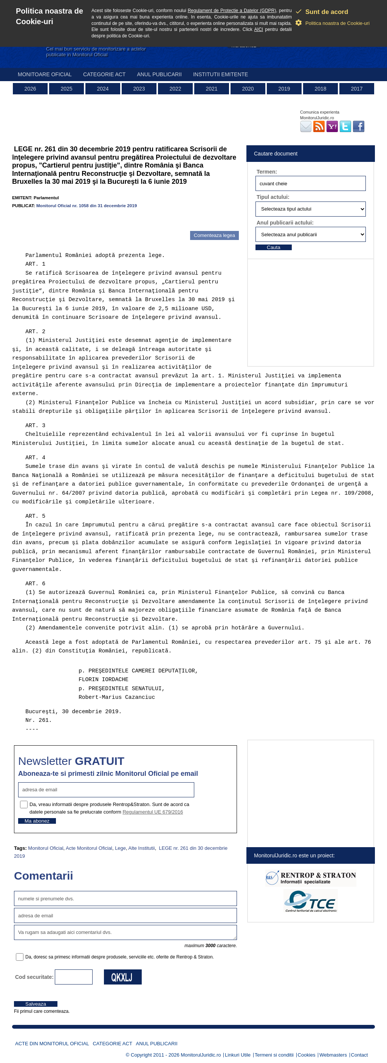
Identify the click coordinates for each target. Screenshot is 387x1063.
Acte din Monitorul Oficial (52, 1043)
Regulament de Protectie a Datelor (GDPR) (232, 10)
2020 (248, 89)
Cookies (307, 1055)
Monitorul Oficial (45, 848)
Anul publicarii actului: (285, 223)
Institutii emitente (220, 74)
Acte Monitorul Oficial (89, 848)
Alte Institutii (141, 848)
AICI (258, 29)
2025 (66, 89)
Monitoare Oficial (45, 74)
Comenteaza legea (214, 235)
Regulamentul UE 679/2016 (152, 812)
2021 (211, 89)
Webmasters (333, 1055)
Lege (120, 848)
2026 (30, 89)
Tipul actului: (273, 197)
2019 (284, 89)
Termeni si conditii (274, 1055)
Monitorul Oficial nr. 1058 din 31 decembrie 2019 (86, 205)
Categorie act (104, 74)
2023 (139, 89)
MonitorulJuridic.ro (201, 1055)
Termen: (267, 172)
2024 (102, 89)
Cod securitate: (34, 977)
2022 (175, 89)
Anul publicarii (159, 74)
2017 (356, 89)
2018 (320, 89)
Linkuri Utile (238, 1055)
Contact (359, 1055)
